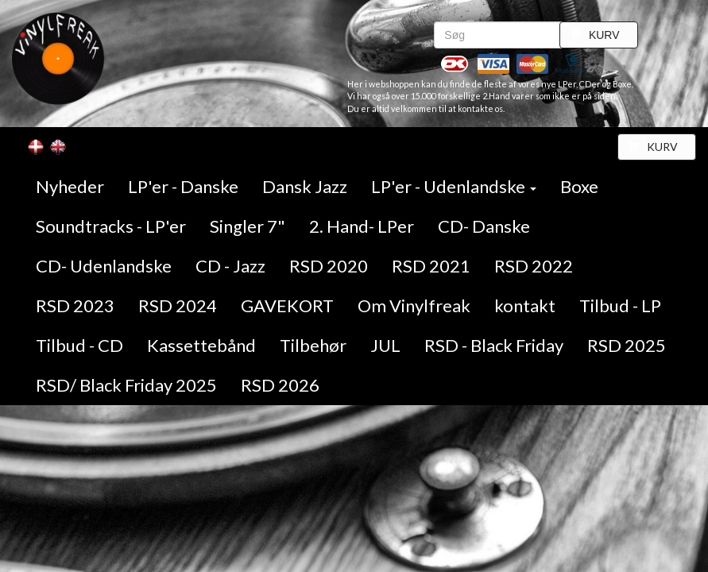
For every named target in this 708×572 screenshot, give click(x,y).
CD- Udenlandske (104, 265)
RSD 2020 (328, 265)
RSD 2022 (533, 265)
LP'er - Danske (183, 186)
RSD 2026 (280, 385)
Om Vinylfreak (414, 305)
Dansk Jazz (304, 186)
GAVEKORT (287, 305)
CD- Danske (484, 226)
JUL (385, 345)
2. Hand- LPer (361, 226)
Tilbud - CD (79, 345)
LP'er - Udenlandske (453, 186)
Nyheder (70, 186)
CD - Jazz (230, 265)
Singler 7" (247, 226)
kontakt (524, 305)
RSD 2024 (177, 305)
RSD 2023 (75, 305)
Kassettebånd (201, 345)
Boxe (579, 186)
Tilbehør (313, 345)
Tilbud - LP (620, 305)
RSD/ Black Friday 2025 (126, 385)
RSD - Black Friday (493, 345)
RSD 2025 (626, 345)
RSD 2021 (431, 265)
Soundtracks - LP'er (111, 226)
